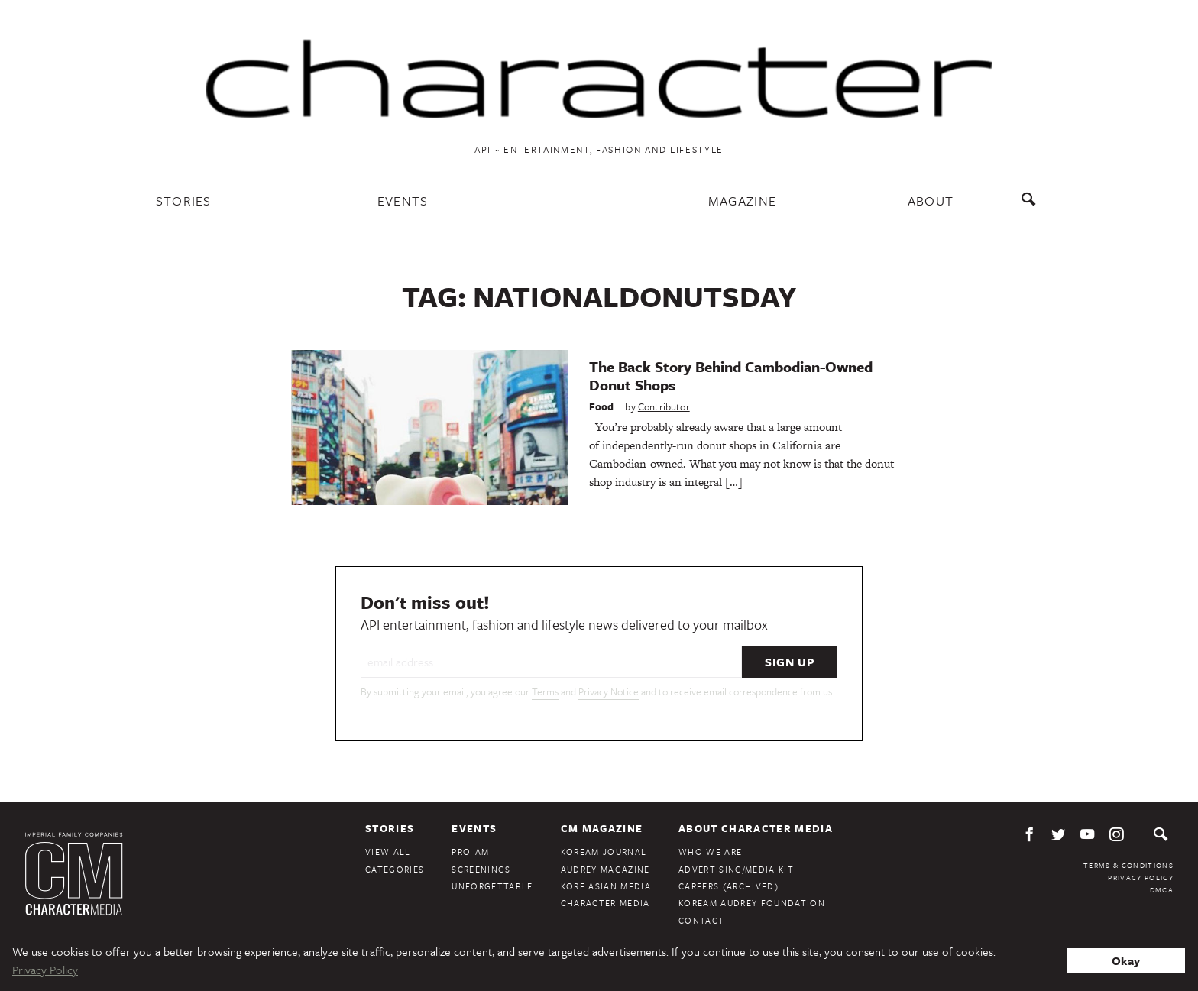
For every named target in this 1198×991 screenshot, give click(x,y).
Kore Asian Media (606, 885)
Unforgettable (492, 885)
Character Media (605, 902)
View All (388, 851)
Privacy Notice (608, 691)
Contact (701, 920)
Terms (545, 691)
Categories (394, 869)
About (931, 200)
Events (403, 200)
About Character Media (755, 828)
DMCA (1162, 889)
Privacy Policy (1141, 877)
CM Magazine (602, 828)
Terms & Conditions (1128, 865)
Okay (1126, 960)
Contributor (664, 406)
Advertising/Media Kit (736, 869)
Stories (184, 200)
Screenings (481, 869)
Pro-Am (470, 851)
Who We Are (710, 851)
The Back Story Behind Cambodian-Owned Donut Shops (731, 375)
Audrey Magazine (605, 869)
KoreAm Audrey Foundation (751, 902)
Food (601, 406)
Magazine (742, 200)
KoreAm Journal (604, 851)
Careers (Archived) (728, 885)
